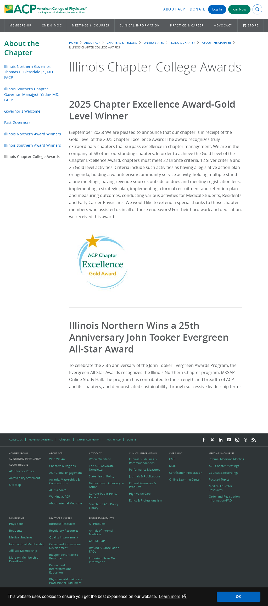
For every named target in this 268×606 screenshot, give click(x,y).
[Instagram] (237, 440)
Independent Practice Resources (63, 556)
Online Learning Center (184, 479)
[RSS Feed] (254, 440)
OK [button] (239, 596)
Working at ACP (59, 496)
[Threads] (245, 440)
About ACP (174, 9)
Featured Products (101, 518)
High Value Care (139, 493)
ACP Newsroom (18, 453)
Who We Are (57, 459)
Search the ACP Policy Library (103, 506)
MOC (172, 466)
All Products (97, 524)
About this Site (18, 464)
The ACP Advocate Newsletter (101, 467)
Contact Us (16, 439)
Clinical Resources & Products (142, 485)
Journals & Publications (144, 476)
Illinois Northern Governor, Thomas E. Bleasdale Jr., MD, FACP (28, 72)
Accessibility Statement (24, 478)
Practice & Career (187, 25)
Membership (20, 25)
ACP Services (57, 490)
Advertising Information (25, 458)
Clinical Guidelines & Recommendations (143, 461)
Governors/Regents (41, 439)
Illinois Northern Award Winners (32, 133)
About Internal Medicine (65, 503)
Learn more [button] (169, 596)
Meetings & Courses (90, 25)
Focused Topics (219, 479)
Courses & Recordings (223, 473)
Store (253, 25)
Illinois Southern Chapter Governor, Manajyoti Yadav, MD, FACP (31, 94)
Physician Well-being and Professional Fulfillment (66, 581)
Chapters (65, 439)
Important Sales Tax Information (102, 560)
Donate (197, 9)
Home (73, 43)
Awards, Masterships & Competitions (64, 481)
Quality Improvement (63, 537)
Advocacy (223, 25)
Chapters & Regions (122, 43)
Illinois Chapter (182, 43)
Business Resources (62, 524)
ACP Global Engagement (65, 473)
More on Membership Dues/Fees (23, 559)
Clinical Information (140, 25)
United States (154, 43)
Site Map (15, 485)
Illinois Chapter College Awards (32, 156)
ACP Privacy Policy (21, 471)
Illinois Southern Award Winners (32, 145)
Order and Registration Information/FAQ (224, 498)
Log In (217, 9)
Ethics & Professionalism (145, 500)
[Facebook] (204, 440)
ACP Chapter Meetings (224, 466)
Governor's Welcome (22, 111)
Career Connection (88, 439)
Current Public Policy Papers (103, 495)
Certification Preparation (185, 473)
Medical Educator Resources (220, 488)
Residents (15, 530)
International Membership (26, 544)
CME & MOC (52, 25)
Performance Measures (144, 469)
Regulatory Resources (63, 530)
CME (172, 459)
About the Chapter (21, 47)
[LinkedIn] (221, 440)
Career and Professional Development (65, 546)
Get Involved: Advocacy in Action (106, 485)
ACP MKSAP (97, 541)
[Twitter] (212, 440)
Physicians (16, 524)
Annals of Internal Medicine (101, 532)
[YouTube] (229, 440)
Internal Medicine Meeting (226, 459)
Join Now (239, 9)
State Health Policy (101, 476)
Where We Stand (100, 459)
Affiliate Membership (23, 551)
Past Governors (17, 122)
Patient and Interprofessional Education (60, 569)
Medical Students (20, 537)
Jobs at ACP (114, 439)
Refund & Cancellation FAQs (104, 549)
